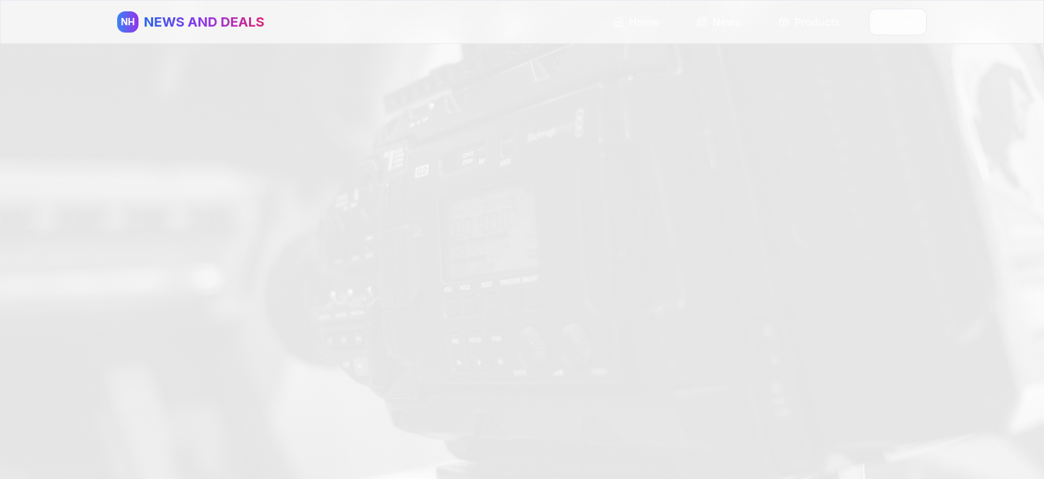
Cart (897, 21)
